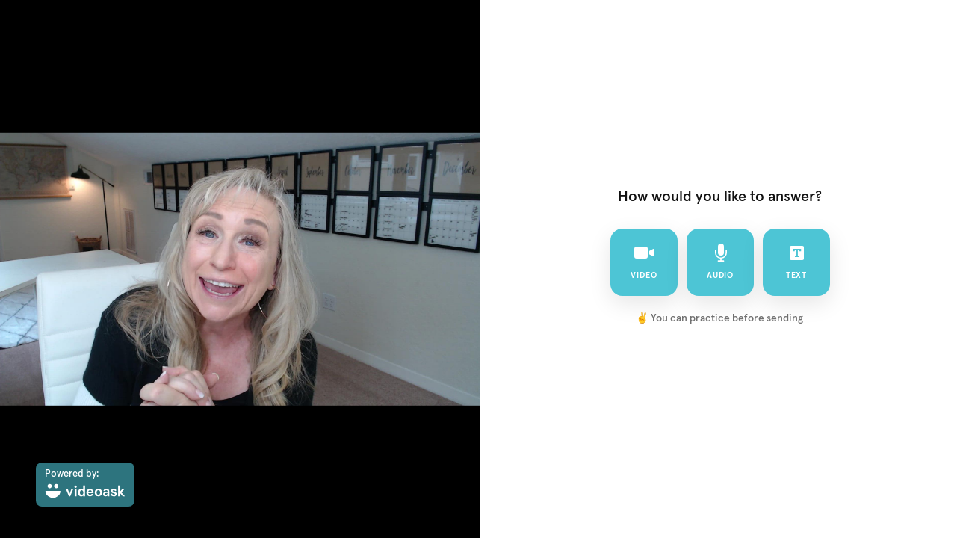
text (796, 261)
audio (720, 261)
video (644, 261)
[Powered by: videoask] (85, 485)
